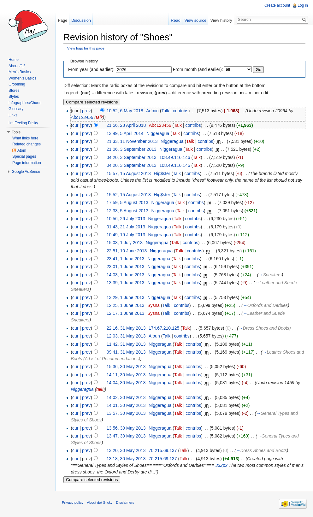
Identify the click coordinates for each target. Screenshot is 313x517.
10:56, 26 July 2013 (126, 218)
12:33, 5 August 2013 (127, 210)
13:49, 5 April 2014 (125, 133)
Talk (165, 110)
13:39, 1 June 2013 (126, 282)
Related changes (26, 144)
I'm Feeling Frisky (23, 123)
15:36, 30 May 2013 (126, 366)
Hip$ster (162, 173)
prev (86, 110)
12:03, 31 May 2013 (126, 335)
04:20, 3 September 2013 (131, 157)
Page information (26, 163)
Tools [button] (16, 132)
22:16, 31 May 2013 (126, 328)
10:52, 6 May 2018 (125, 110)
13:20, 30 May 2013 (126, 450)
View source (195, 20)
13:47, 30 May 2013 (126, 435)
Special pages (24, 156)
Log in (303, 5)
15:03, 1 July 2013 (125, 242)
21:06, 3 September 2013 (131, 149)
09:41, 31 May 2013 (126, 352)
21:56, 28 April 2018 (126, 125)
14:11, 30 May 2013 (126, 374)
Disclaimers (125, 502)
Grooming (17, 84)
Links (13, 115)
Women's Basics (22, 78)
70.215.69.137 (163, 450)
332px (221, 465)
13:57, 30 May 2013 (126, 413)
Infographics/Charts (25, 103)
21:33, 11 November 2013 (132, 141)
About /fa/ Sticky (100, 502)
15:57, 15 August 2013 (129, 173)
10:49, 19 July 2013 (126, 234)
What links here (25, 138)
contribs (180, 110)
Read (175, 20)
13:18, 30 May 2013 (126, 458)
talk (99, 117)
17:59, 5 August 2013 (127, 202)
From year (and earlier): (91, 69)
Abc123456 (82, 117)
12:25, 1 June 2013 (126, 305)
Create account (277, 5)
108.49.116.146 (174, 157)
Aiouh (154, 335)
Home (14, 59)
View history (221, 20)
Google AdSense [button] (26, 171)
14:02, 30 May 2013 (126, 397)
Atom (21, 150)
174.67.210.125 (164, 328)
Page (62, 20)
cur (75, 125)
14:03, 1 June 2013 (126, 274)
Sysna (153, 305)
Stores (14, 90)
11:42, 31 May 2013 (126, 344)
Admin (152, 110)
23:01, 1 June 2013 (126, 266)
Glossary (16, 109)
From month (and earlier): (198, 69)
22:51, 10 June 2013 (127, 250)
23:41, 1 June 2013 (126, 258)
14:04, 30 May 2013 (126, 382)
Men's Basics (20, 72)
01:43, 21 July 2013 (126, 226)
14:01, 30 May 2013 (126, 405)
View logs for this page (85, 48)
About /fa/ (17, 66)
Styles (14, 96)
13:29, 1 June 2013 (126, 297)
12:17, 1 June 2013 (126, 313)
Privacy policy (72, 502)
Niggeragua (157, 133)
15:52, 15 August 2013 (129, 194)
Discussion (81, 20)
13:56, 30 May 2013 (126, 428)
